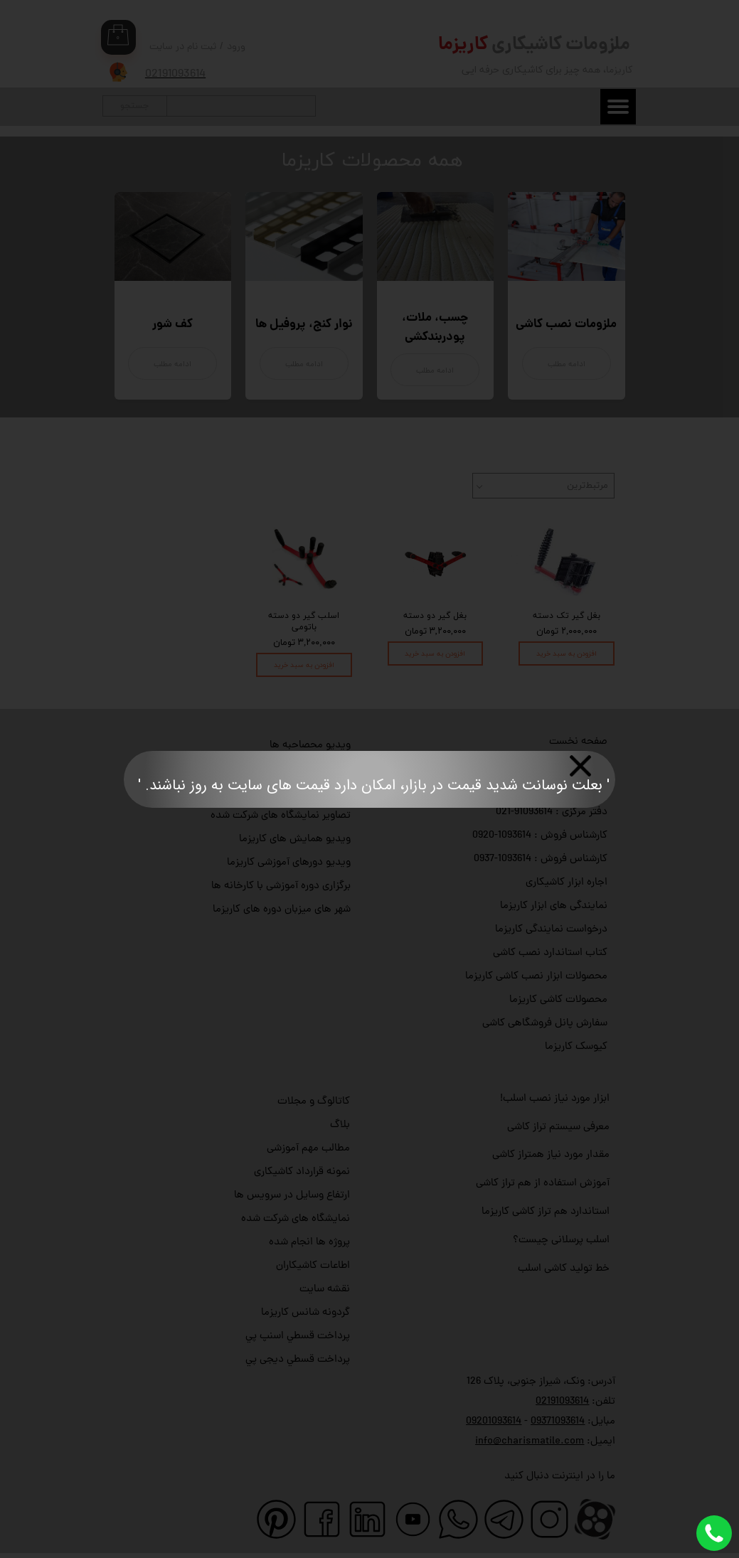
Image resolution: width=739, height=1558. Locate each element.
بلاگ (340, 1125)
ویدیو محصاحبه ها (310, 745)
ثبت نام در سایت (182, 47)
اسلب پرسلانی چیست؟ (561, 1240)
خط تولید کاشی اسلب (564, 1269)
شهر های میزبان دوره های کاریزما (282, 910)
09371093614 (558, 1422)
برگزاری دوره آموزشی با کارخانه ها (281, 886)
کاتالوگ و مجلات (313, 1102)
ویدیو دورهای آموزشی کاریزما (289, 863)
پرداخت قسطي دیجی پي (297, 1360)
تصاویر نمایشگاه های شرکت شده (281, 816)
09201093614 (493, 1422)
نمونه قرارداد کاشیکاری (302, 1172)
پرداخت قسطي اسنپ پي (297, 1336)
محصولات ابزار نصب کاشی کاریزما (536, 977)
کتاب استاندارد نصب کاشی (550, 953)
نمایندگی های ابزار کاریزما (553, 906)
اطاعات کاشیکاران (313, 1266)
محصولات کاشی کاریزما (558, 1000)
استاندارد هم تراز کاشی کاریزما (546, 1212)
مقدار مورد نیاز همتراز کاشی (551, 1155)
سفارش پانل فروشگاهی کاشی (544, 1023)
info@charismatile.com (529, 1442)
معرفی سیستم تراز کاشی (558, 1127)
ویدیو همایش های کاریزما (295, 839)
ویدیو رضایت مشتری (306, 792)
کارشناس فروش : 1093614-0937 (540, 859)
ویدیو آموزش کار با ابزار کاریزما (285, 769)
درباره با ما (585, 765)
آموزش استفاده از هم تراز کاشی (543, 1183)
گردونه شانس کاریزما (305, 1313)
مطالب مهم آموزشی (308, 1149)
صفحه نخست (578, 742)
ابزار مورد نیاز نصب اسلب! (555, 1099)
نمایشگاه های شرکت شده (295, 1219)
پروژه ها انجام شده (309, 1242)
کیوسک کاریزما (576, 1047)
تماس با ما (584, 789)
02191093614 (562, 1402)
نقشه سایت (324, 1289)
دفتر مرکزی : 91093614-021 (551, 812)
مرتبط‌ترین (587, 485)
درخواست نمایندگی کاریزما (551, 930)
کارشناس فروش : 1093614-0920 (539, 836)
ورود (236, 47)
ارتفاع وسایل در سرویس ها (292, 1196)
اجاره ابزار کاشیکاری (566, 883)
